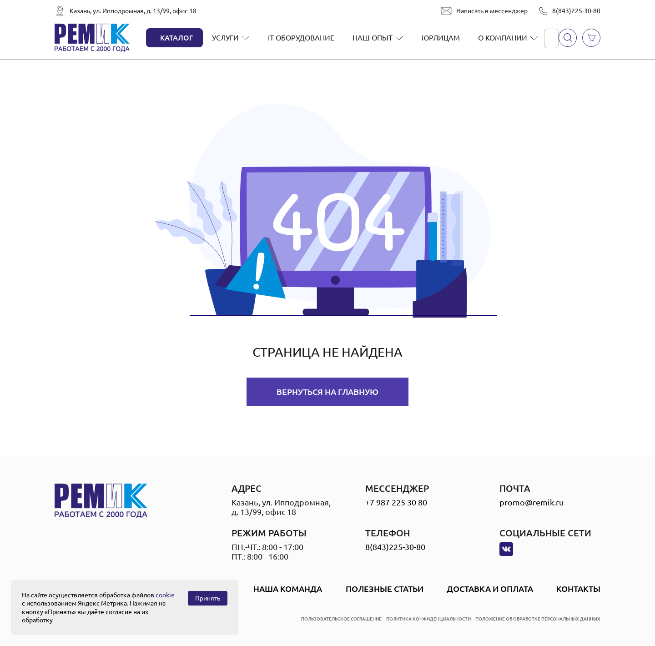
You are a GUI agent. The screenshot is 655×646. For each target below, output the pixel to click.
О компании (502, 38)
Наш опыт (373, 38)
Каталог (176, 38)
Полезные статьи (384, 588)
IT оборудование (301, 38)
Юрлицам (441, 38)
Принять (207, 598)
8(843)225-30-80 (576, 11)
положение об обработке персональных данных (537, 618)
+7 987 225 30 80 (396, 502)
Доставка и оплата (490, 588)
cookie (165, 595)
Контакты (578, 588)
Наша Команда (287, 588)
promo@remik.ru (531, 502)
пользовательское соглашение (341, 618)
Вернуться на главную (327, 391)
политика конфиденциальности (428, 618)
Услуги (225, 38)
